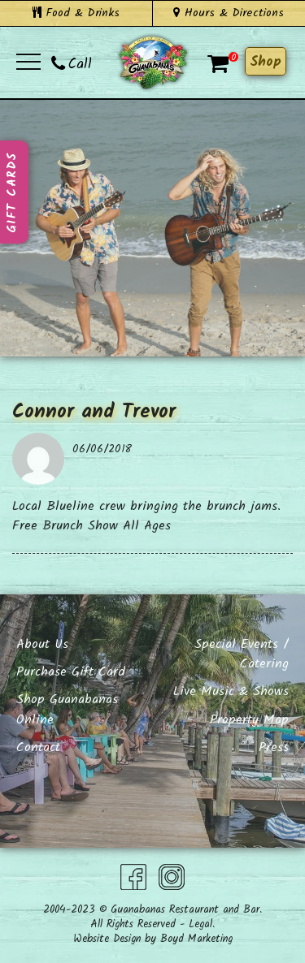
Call (71, 65)
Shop (265, 62)
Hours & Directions (228, 13)
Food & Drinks (76, 13)
